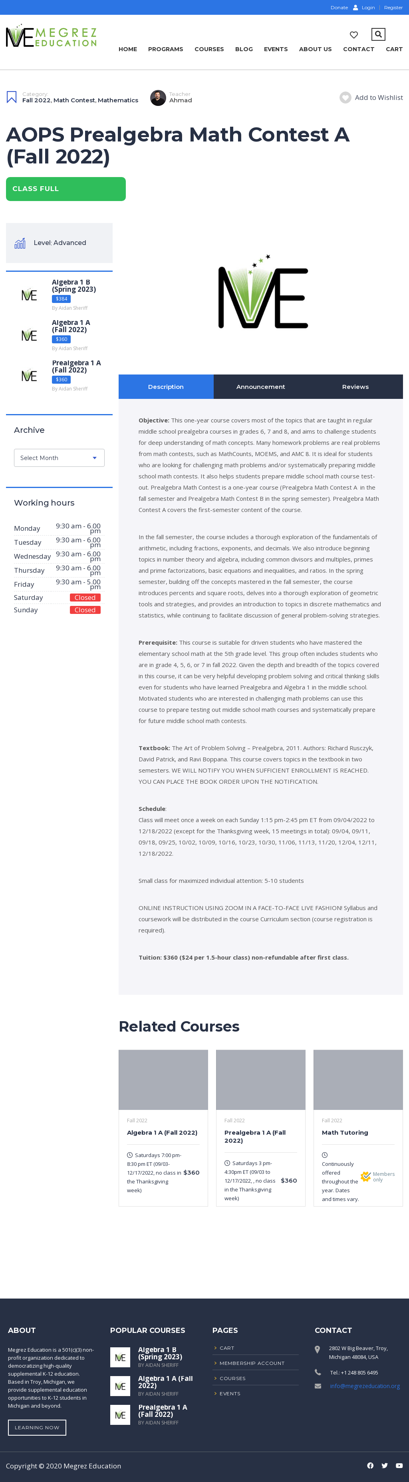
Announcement (260, 386)
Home (128, 49)
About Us (315, 49)
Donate (339, 7)
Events (276, 49)
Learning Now (37, 1427)
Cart (394, 49)
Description (166, 386)
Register (393, 7)
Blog (244, 49)
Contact (359, 49)
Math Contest (74, 100)
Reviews (355, 386)
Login (364, 7)
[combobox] (59, 458)
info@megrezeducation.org (363, 1386)
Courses (209, 49)
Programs (165, 49)
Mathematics (118, 100)
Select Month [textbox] (39, 458)
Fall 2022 (36, 100)
